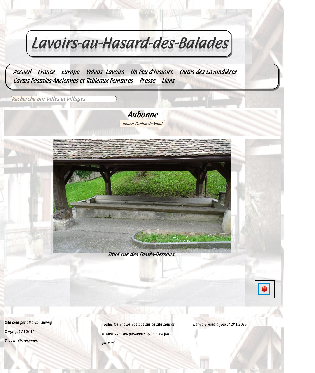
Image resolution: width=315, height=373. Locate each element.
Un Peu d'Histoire (151, 72)
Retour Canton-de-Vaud (142, 123)
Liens (167, 80)
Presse (147, 80)
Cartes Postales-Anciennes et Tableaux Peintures (73, 80)
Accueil (22, 72)
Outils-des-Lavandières (207, 72)
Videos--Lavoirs (105, 72)
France (45, 72)
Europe (70, 72)
